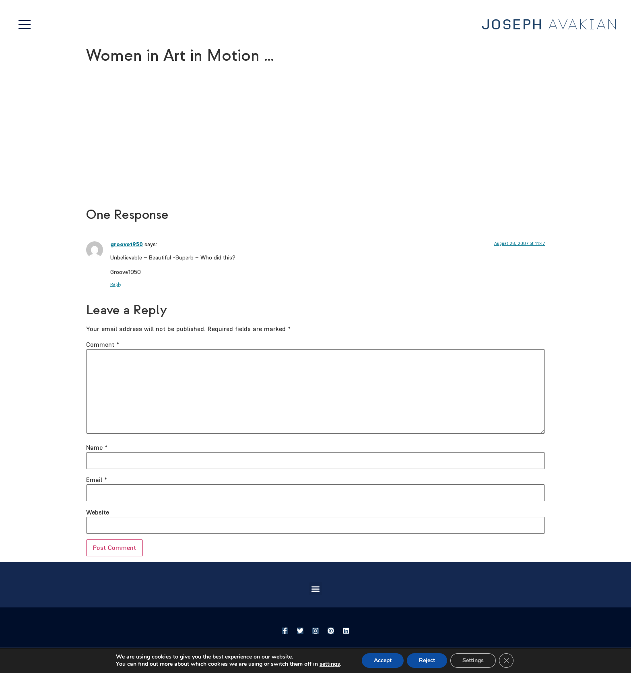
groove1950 (126, 244)
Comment (102, 345)
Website (97, 512)
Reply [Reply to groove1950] (115, 284)
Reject (427, 660)
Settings (473, 660)
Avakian (550, 25)
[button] (315, 588)
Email (96, 480)
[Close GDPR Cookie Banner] (506, 660)
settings (330, 664)
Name (96, 448)
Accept (383, 660)
